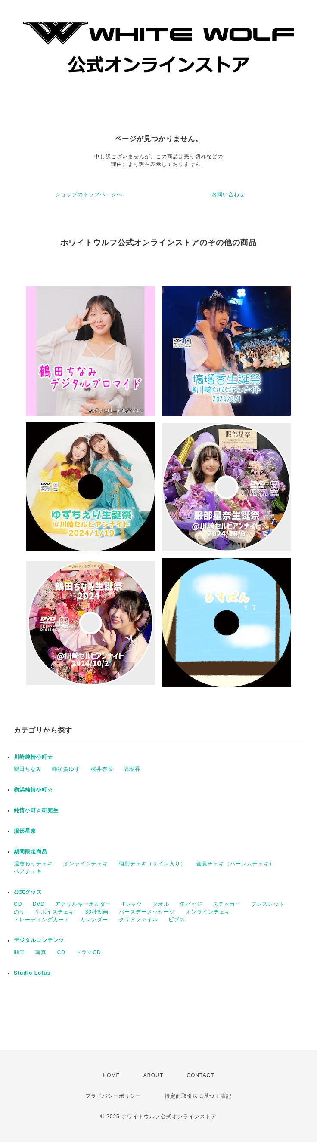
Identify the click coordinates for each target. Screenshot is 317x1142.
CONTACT (200, 1075)
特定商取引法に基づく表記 (198, 1096)
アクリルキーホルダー (83, 904)
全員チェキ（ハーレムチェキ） (235, 864)
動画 (19, 952)
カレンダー (94, 920)
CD (18, 904)
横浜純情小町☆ (33, 790)
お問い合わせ (228, 194)
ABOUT (153, 1075)
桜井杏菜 (102, 769)
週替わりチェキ (33, 864)
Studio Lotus (32, 973)
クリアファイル (138, 920)
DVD (39, 904)
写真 (41, 952)
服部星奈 (25, 831)
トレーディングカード (42, 920)
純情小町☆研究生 (36, 810)
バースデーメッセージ (147, 912)
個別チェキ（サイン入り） (152, 864)
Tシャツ (132, 904)
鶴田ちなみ (28, 769)
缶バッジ (191, 904)
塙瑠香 (132, 769)
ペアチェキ (28, 871)
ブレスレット (268, 904)
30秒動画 (97, 912)
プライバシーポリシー (113, 1096)
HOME (111, 1075)
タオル (160, 904)
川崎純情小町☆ (33, 757)
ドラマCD (88, 952)
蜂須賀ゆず (66, 769)
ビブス (176, 920)
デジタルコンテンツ (39, 940)
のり (19, 912)
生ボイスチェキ (55, 912)
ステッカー (227, 904)
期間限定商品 (30, 852)
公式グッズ (28, 892)
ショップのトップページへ (88, 194)
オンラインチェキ (85, 864)
